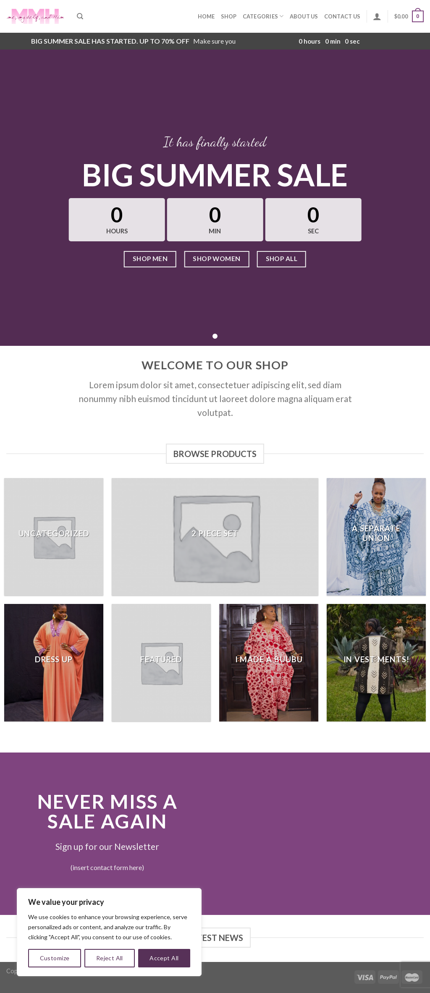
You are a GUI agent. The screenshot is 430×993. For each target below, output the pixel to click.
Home (206, 16)
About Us (304, 16)
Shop (229, 16)
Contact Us (342, 16)
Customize (55, 958)
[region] (109, 932)
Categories (263, 16)
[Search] (80, 16)
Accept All (163, 958)
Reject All (109, 958)
